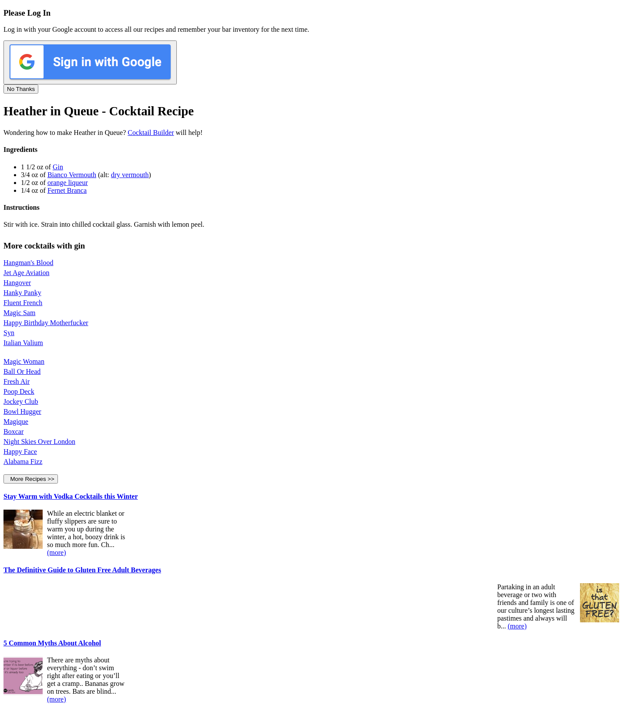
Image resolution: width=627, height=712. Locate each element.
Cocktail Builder (151, 132)
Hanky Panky (22, 292)
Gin (58, 167)
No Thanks (21, 89)
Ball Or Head (21, 371)
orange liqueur (67, 182)
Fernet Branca (67, 190)
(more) (56, 552)
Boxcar (13, 431)
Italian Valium (23, 342)
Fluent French (22, 302)
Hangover (17, 282)
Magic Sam (19, 312)
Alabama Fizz (22, 461)
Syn (8, 332)
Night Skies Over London (39, 441)
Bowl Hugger (22, 411)
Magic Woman (23, 361)
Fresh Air (16, 381)
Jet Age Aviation (26, 272)
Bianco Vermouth (71, 174)
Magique (15, 421)
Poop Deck (18, 391)
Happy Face (20, 451)
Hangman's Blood (28, 262)
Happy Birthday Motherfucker (45, 322)
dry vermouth (130, 174)
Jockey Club (20, 401)
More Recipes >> (30, 479)
